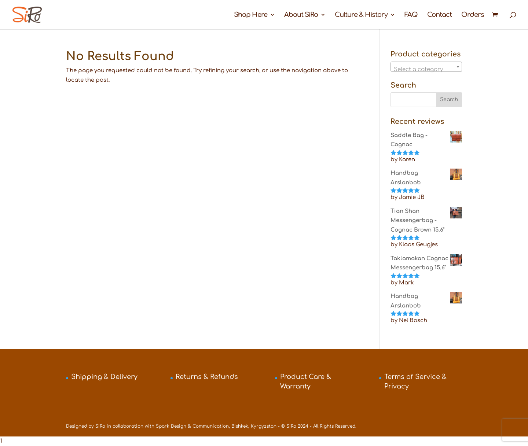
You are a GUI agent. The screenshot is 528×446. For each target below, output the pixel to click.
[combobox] (426, 67)
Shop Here (250, 15)
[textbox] (426, 70)
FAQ (411, 15)
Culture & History (361, 15)
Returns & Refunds (207, 376)
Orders (472, 15)
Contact (439, 15)
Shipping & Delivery (104, 376)
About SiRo (301, 15)
